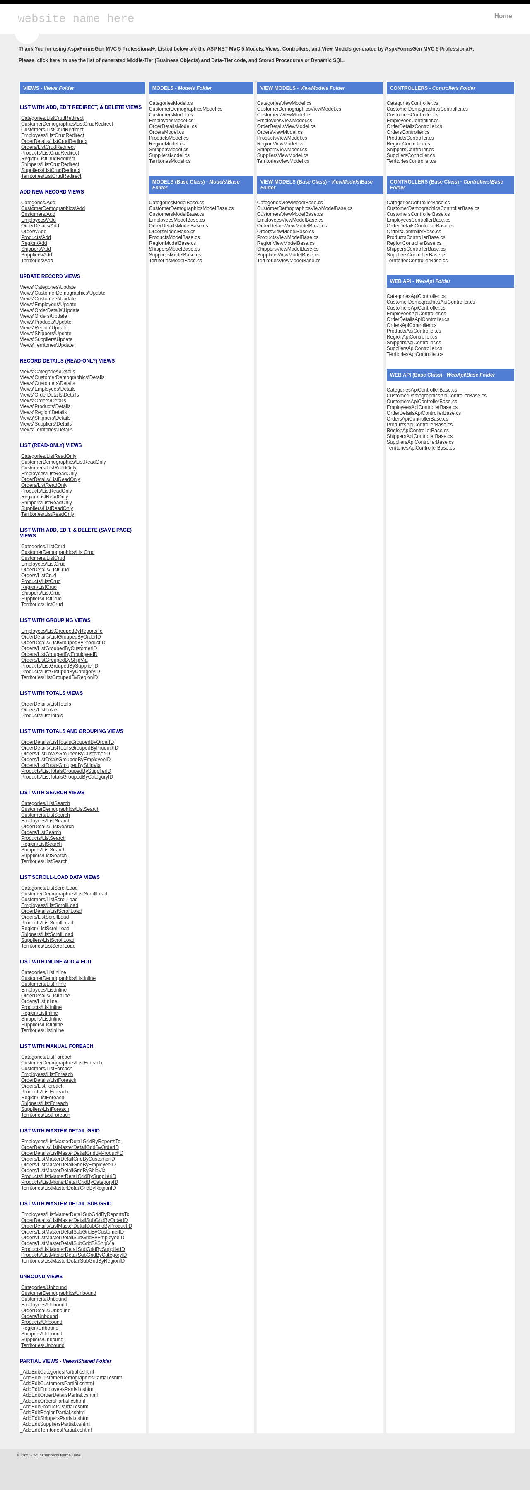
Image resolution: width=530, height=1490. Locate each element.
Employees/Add (38, 220)
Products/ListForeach (44, 1092)
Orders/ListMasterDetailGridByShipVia (63, 1170)
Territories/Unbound (43, 1345)
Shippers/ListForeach (44, 1103)
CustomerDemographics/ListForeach (61, 1063)
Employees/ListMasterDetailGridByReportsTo (70, 1141)
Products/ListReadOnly (46, 491)
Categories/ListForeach (46, 1057)
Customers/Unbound (44, 1299)
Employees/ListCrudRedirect (52, 135)
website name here (76, 18)
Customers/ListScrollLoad (49, 899)
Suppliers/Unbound (42, 1339)
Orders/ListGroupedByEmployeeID (59, 654)
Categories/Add (38, 203)
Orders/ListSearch (41, 832)
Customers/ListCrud (43, 558)
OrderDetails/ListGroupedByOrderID (61, 637)
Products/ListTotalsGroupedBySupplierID (66, 771)
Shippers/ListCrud (40, 593)
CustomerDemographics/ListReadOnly (63, 462)
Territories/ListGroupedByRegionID (59, 677)
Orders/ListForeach (42, 1086)
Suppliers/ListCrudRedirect (50, 170)
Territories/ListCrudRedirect (51, 176)
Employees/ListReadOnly (49, 474)
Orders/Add (33, 232)
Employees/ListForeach (47, 1074)
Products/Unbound (41, 1322)
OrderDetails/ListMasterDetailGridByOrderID (70, 1147)
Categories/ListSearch (45, 803)
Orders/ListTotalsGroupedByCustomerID (65, 754)
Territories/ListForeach (45, 1115)
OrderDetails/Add (40, 226)
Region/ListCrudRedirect (48, 159)
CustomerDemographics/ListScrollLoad (64, 894)
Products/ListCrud (40, 581)
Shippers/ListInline (41, 1019)
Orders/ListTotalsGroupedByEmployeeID (66, 759)
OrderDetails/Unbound (45, 1310)
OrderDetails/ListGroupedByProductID (63, 643)
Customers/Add (38, 214)
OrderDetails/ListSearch (47, 827)
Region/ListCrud (39, 587)
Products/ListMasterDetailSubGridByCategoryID (74, 1255)
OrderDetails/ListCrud (45, 570)
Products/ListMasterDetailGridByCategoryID (69, 1182)
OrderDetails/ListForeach (48, 1080)
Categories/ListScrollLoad (49, 888)
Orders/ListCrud (38, 575)
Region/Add (34, 243)
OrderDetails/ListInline (45, 996)
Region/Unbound (39, 1328)
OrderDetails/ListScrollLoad (51, 911)
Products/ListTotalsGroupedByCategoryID (67, 777)
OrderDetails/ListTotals (46, 704)
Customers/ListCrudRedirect (52, 130)
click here (48, 60)
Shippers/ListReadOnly (46, 503)
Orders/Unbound (39, 1316)
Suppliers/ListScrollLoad (48, 940)
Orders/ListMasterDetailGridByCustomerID (68, 1159)
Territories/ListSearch (44, 861)
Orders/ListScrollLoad (45, 917)
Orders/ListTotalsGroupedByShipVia (61, 765)
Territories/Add (37, 261)
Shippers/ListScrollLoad (47, 934)
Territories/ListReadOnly (47, 514)
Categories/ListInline (43, 972)
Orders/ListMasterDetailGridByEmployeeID (68, 1165)
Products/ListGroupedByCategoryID (60, 672)
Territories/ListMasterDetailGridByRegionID (68, 1188)
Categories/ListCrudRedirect (52, 118)
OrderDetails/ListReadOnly (50, 479)
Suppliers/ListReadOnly (47, 508)
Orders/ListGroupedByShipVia (54, 660)
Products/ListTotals (42, 715)
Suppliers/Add (36, 255)
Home (503, 15)
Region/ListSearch (41, 844)
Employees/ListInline (44, 990)
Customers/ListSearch (45, 815)
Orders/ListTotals (39, 710)
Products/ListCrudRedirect (50, 153)
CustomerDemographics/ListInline (58, 978)
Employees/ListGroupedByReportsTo (62, 631)
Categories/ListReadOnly (48, 456)
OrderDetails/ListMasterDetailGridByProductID (72, 1153)
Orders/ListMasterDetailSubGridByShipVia (67, 1243)
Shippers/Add (36, 249)
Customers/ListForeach (46, 1069)
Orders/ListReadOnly (44, 485)
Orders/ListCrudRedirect (48, 147)
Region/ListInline (39, 1013)
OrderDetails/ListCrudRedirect (54, 141)
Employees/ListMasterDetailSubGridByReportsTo (75, 1214)
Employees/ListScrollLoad (49, 905)
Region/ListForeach (42, 1098)
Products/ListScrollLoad (47, 923)
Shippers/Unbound (41, 1334)
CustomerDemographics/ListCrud (57, 552)
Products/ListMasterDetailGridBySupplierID (68, 1176)
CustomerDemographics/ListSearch (60, 809)
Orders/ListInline (39, 1001)
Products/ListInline (41, 1007)
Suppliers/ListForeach (45, 1109)
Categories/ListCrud (43, 546)
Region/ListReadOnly (44, 497)
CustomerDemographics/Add (53, 208)
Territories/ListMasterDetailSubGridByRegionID (73, 1261)
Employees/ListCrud (43, 564)
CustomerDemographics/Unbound (58, 1293)
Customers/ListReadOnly (48, 468)
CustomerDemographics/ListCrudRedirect (67, 124)
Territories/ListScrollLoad (48, 946)
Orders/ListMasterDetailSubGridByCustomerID (72, 1232)
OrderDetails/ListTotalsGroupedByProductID (69, 748)
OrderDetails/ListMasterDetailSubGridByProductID (76, 1226)
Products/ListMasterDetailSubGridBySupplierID (73, 1249)
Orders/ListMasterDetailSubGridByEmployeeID (72, 1238)
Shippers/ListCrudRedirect (50, 164)
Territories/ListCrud (42, 604)
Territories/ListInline (42, 1030)
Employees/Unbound (44, 1305)
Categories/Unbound (44, 1287)
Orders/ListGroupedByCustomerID (59, 648)
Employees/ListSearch (45, 821)
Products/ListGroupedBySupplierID (59, 666)
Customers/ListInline (43, 984)
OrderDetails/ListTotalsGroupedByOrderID (67, 742)
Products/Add (36, 237)
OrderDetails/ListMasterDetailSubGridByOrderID (74, 1220)
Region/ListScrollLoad (45, 928)
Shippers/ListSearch (43, 850)
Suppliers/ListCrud (41, 599)
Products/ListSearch (43, 838)
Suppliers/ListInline (42, 1025)
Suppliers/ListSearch (44, 856)
